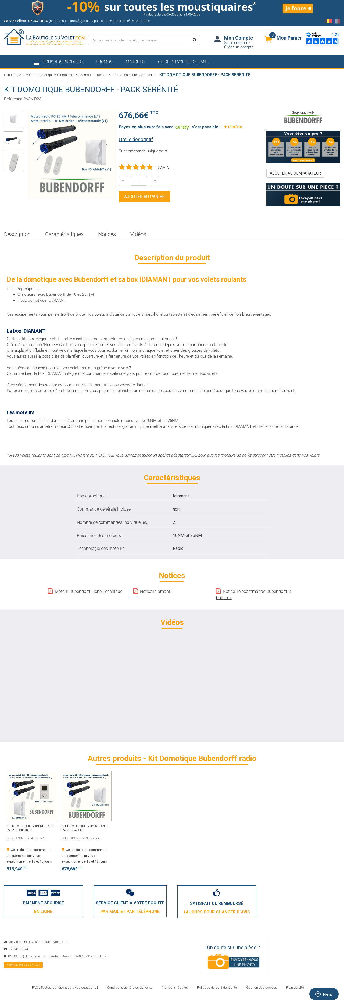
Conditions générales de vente (130, 987)
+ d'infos (233, 126)
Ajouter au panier (144, 196)
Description (17, 234)
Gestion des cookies (261, 987)
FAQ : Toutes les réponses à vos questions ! (65, 987)
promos (104, 61)
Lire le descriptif (136, 139)
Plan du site (295, 987)
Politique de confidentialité (217, 987)
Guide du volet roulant (183, 61)
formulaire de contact (23, 964)
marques (135, 61)
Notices (107, 234)
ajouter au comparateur (295, 173)
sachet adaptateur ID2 (177, 455)
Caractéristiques (64, 234)
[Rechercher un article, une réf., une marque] (138, 40)
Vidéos (138, 234)
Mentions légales (175, 987)
